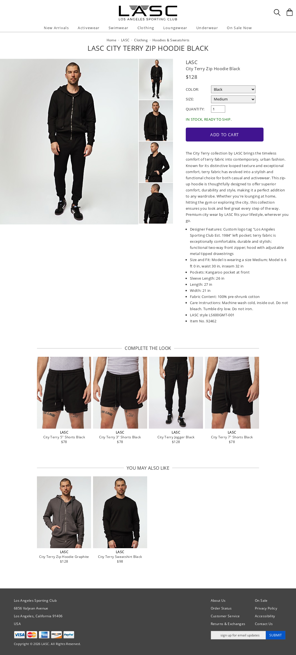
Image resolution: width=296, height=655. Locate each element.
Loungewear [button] (175, 27)
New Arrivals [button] (56, 27)
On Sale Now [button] (239, 27)
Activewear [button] (88, 27)
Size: (190, 99)
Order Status (221, 608)
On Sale (261, 600)
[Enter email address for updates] (238, 635)
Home (111, 40)
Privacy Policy (266, 608)
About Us (218, 600)
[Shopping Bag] (289, 12)
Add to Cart (224, 134)
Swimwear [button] (118, 27)
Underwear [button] (207, 27)
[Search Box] (277, 12)
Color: (192, 89)
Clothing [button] (145, 27)
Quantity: (195, 109)
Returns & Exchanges (228, 623)
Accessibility (265, 616)
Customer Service (225, 616)
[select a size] (233, 99)
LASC (191, 62)
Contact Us (264, 623)
